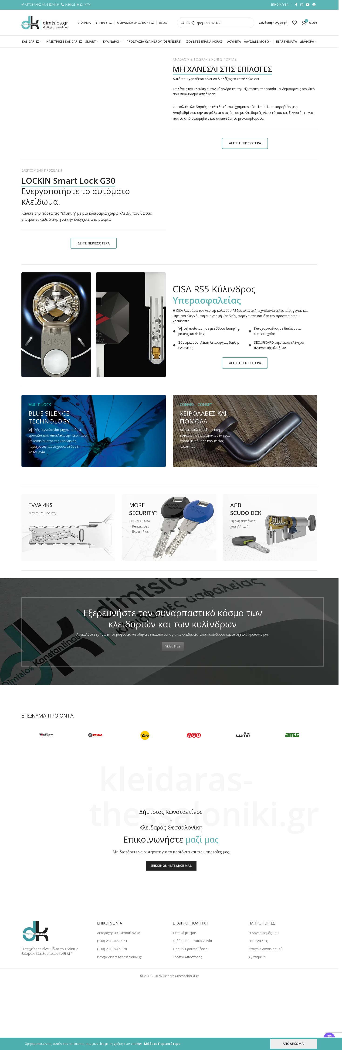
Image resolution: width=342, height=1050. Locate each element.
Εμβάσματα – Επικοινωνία (192, 940)
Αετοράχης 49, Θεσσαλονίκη (118, 933)
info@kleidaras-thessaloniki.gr (119, 957)
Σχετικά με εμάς (184, 933)
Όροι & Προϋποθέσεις (190, 949)
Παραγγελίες (258, 940)
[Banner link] (93, 431)
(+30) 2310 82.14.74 (78, 5)
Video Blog (173, 646)
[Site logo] (44, 22)
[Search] (215, 22)
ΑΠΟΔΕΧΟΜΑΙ (294, 1043)
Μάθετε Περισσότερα (162, 1043)
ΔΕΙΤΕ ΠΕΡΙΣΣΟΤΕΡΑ (245, 143)
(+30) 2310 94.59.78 (112, 949)
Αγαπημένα (256, 957)
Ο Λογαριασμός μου (263, 933)
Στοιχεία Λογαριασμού (265, 949)
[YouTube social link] (308, 5)
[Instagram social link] (302, 5)
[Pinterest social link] (314, 5)
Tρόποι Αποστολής (187, 957)
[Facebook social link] (296, 5)
